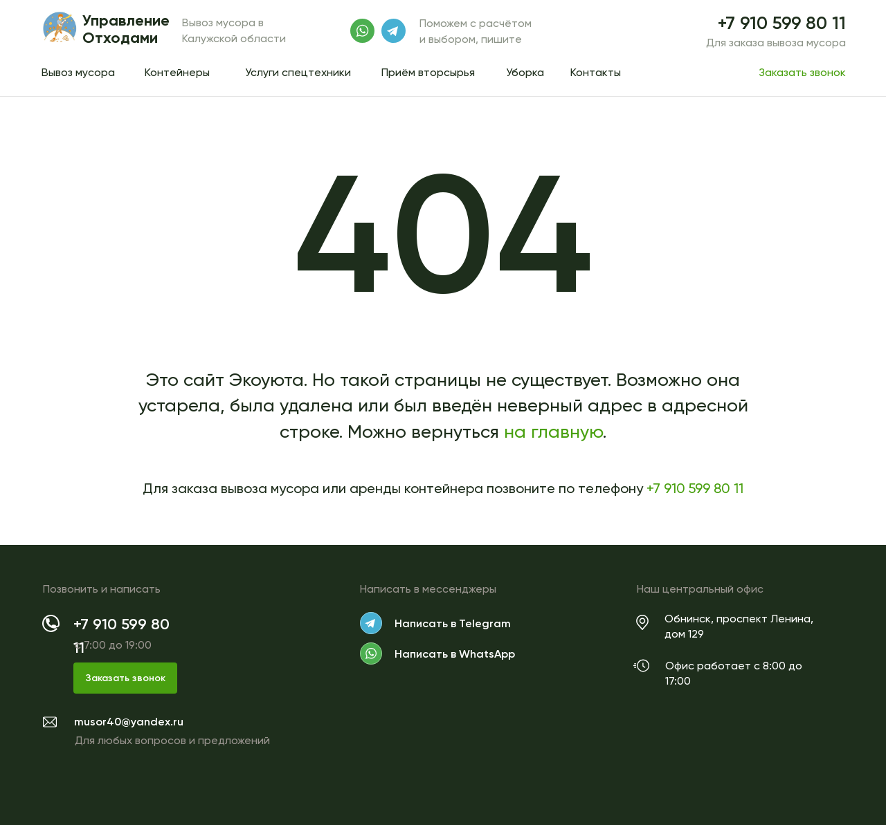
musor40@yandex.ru (128, 721)
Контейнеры (177, 72)
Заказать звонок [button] (802, 72)
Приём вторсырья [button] (428, 72)
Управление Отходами (126, 29)
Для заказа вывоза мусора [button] (776, 42)
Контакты (595, 72)
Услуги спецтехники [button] (298, 72)
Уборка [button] (525, 72)
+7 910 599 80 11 (782, 23)
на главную (553, 431)
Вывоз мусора (78, 72)
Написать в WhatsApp (455, 653)
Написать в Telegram (453, 623)
